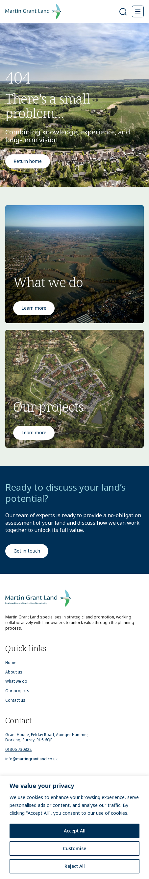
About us (13, 672)
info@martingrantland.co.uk (31, 759)
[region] (74, 827)
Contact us (15, 700)
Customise (74, 848)
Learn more (33, 308)
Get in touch (26, 551)
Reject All (74, 866)
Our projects (17, 690)
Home (10, 662)
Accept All (75, 831)
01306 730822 (18, 749)
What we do (16, 681)
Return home (27, 161)
